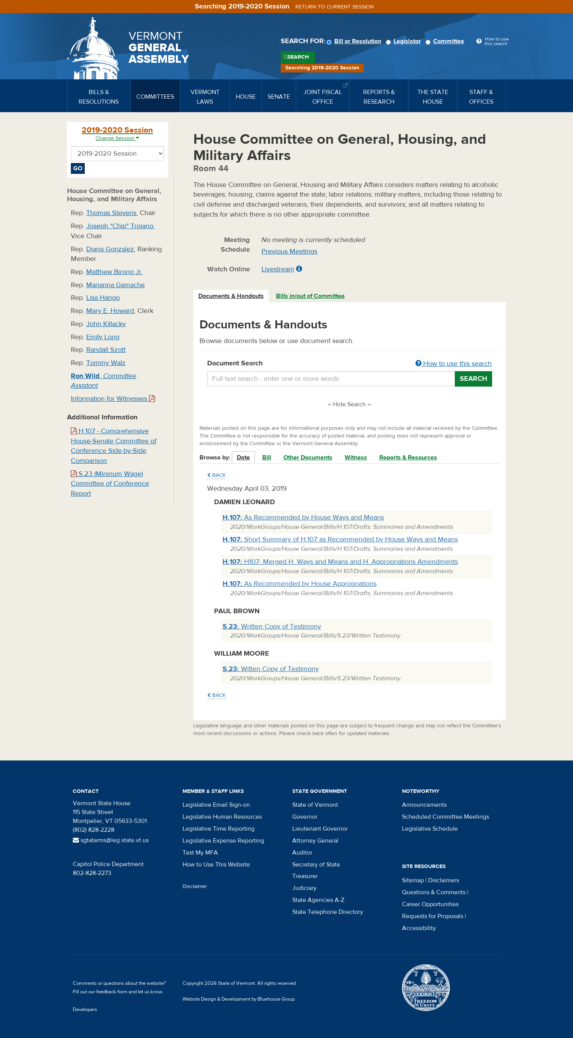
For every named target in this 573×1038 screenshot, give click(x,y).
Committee (446, 41)
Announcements (424, 805)
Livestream (277, 269)
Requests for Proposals (432, 916)
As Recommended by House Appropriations (300, 583)
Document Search (350, 363)
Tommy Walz (106, 362)
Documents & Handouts (231, 296)
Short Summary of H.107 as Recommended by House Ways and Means (340, 539)
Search (298, 57)
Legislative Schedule (430, 829)
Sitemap (413, 880)
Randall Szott (106, 349)
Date (243, 457)
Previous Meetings (289, 251)
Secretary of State (316, 864)
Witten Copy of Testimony (271, 669)
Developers (85, 1009)
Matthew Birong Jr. (114, 271)
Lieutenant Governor (320, 829)
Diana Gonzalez (110, 249)
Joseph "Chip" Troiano (119, 226)
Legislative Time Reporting (219, 829)
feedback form (111, 992)
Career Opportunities (430, 904)
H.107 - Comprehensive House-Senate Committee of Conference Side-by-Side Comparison (113, 446)
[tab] (231, 296)
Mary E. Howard (110, 310)
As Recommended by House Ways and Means (303, 517)
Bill (266, 457)
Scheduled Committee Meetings (445, 817)
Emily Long (102, 337)
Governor (304, 817)
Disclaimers (443, 880)
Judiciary (304, 888)
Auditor (302, 852)
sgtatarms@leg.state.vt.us (111, 840)
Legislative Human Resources (222, 817)
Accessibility (419, 928)
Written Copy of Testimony (272, 626)
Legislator (404, 41)
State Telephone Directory (327, 912)
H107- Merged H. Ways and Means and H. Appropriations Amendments (340, 561)
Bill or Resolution (355, 41)
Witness (356, 457)
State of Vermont (315, 805)
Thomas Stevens (111, 213)
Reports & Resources (408, 457)
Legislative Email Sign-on (216, 805)
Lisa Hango (103, 297)
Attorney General (315, 841)
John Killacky (106, 324)
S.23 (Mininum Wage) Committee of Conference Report (110, 483)
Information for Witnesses (113, 398)
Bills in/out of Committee (310, 296)
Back (216, 475)
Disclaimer (195, 886)
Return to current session (334, 6)
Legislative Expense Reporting (223, 841)
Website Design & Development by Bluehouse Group (239, 999)
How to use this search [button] (454, 363)
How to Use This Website (216, 864)
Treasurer (305, 876)
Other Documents (307, 457)
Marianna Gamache (115, 285)
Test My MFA (200, 852)
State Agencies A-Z (318, 900)
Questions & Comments (434, 892)
